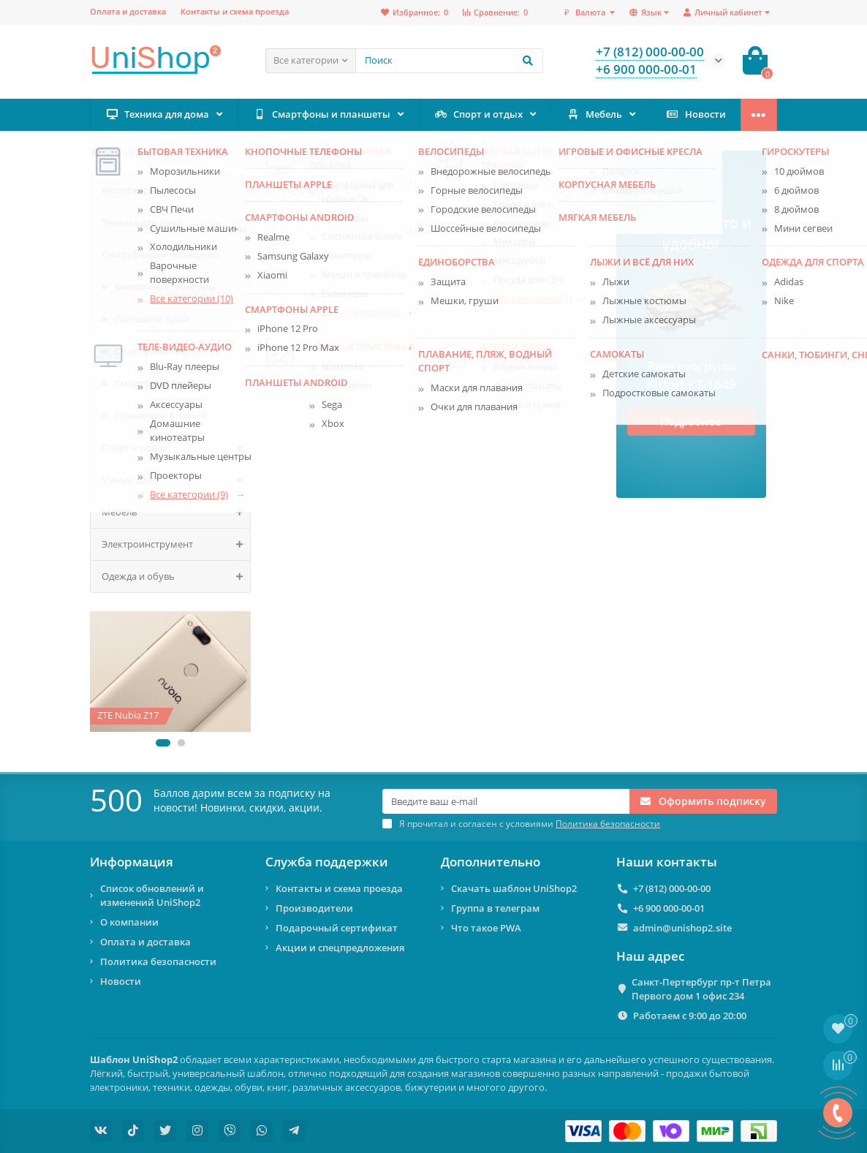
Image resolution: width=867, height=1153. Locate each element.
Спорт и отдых (478, 114)
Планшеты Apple (152, 318)
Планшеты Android (160, 415)
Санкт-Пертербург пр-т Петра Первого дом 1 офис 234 (701, 988)
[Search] (449, 60)
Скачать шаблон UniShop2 (514, 888)
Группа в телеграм (495, 908)
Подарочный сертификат (337, 927)
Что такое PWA (486, 927)
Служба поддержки (326, 862)
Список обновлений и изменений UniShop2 (152, 895)
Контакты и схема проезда (235, 11)
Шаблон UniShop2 (134, 1059)
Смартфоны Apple (155, 383)
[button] (163, 742)
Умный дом (176, 480)
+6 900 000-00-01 (669, 908)
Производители (314, 908)
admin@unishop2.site (682, 927)
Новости (695, 114)
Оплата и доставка (128, 11)
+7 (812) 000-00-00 (672, 888)
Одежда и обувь (176, 576)
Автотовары (129, 190)
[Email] (505, 801)
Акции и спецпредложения (340, 947)
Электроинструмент (176, 544)
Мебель (594, 114)
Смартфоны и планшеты (321, 114)
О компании (129, 922)
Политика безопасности (158, 961)
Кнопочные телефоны (165, 286)
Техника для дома (157, 114)
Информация (131, 862)
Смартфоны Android (160, 351)
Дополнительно (490, 862)
